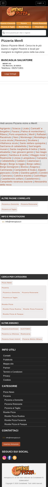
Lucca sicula (6, 140)
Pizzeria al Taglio (7, 27)
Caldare (21, 161)
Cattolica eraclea (22, 175)
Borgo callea (33, 164)
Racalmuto (5, 137)
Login (40, 3)
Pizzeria (24, 23)
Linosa (16, 158)
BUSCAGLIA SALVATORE (17, 60)
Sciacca (16, 128)
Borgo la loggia (17, 164)
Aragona (34, 167)
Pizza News (39, 27)
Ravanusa (20, 140)
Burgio (3, 164)
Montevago (26, 137)
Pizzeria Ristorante (39, 23)
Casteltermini (32, 178)
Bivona (24, 167)
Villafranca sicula (9, 143)
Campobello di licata (25, 170)
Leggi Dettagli (10, 74)
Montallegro (40, 137)
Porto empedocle (18, 134)
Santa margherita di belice (24, 149)
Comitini (43, 173)
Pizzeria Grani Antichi (11, 339)
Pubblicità (7, 360)
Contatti (6, 356)
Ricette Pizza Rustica (12, 309)
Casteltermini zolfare (12, 178)
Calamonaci (33, 161)
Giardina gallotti (29, 173)
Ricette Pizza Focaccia (33, 309)
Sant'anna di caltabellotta (13, 146)
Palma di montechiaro (32, 131)
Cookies (7, 380)
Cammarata (6, 170)
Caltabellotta (7, 161)
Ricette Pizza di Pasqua (13, 314)
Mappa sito (8, 364)
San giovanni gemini (23, 152)
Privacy (6, 376)
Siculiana (32, 140)
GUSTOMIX (25, 329)
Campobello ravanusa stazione (16, 181)
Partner (6, 368)
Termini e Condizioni (12, 372)
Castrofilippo (40, 175)
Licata (25, 128)
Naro (15, 137)
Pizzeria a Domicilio (7, 23)
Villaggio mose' (38, 155)
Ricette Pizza (24, 27)
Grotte (15, 173)
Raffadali (41, 134)
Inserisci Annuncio (11, 444)
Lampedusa (28, 158)
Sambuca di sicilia (18, 155)
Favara (15, 131)
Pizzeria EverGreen (10, 329)
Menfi (32, 134)
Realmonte (5, 158)
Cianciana (6, 175)
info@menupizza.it (13, 222)
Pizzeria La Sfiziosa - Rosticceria (16, 334)
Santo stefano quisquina (32, 143)
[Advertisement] (24, 101)
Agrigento (5, 128)
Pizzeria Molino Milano (32, 339)
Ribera (3, 134)
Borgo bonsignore (9, 167)
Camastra (42, 158)
